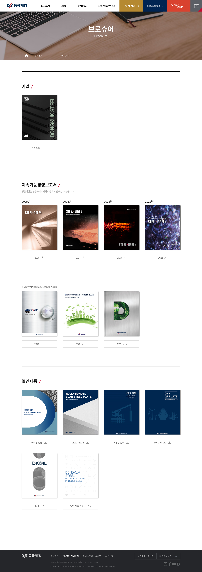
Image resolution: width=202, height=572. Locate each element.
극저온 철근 (39, 442)
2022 (162, 257)
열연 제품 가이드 (80, 506)
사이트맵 (109, 555)
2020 (80, 344)
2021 (39, 344)
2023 (121, 257)
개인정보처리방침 (71, 555)
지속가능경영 (104, 5)
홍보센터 (39, 55)
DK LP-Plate (162, 442)
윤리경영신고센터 (146, 556)
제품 (63, 5)
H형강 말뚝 (121, 442)
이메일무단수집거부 (92, 555)
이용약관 (54, 555)
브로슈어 (65, 55)
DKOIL (39, 506)
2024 (80, 257)
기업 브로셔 (39, 147)
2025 (39, 257)
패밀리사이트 (165, 556)
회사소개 (45, 5)
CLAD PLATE (80, 442)
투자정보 (81, 5)
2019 (121, 344)
